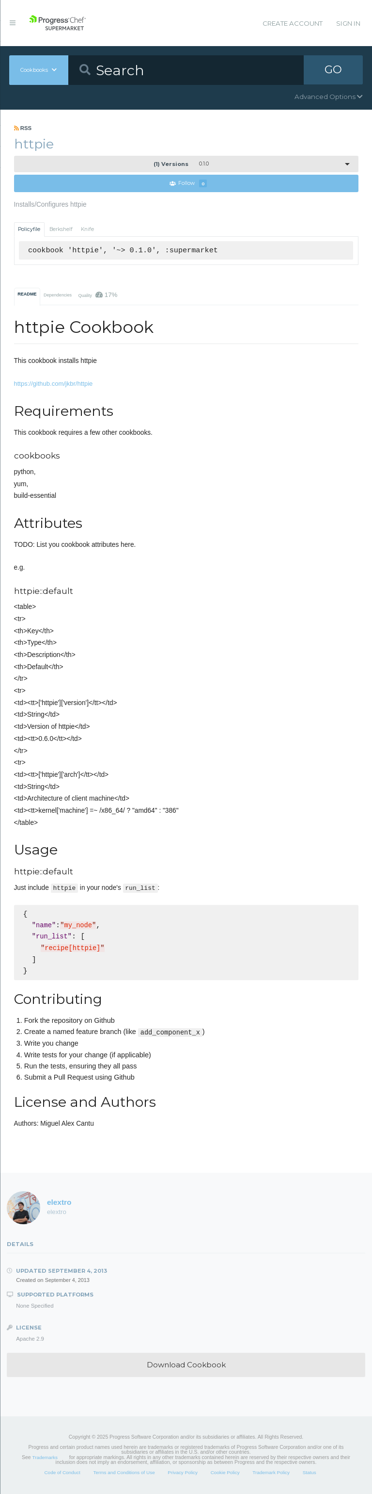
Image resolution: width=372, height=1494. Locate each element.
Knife (87, 229)
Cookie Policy (225, 1472)
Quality (97, 294)
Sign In (348, 23)
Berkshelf (61, 229)
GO (333, 70)
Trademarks (45, 1457)
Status (309, 1472)
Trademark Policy (271, 1472)
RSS (23, 128)
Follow (188, 184)
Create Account (293, 23)
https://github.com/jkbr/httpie (53, 383)
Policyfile (29, 229)
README (26, 294)
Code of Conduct (62, 1472)
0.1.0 (181, 164)
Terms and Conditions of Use (124, 1472)
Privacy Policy (183, 1472)
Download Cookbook (186, 1364)
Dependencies (58, 295)
